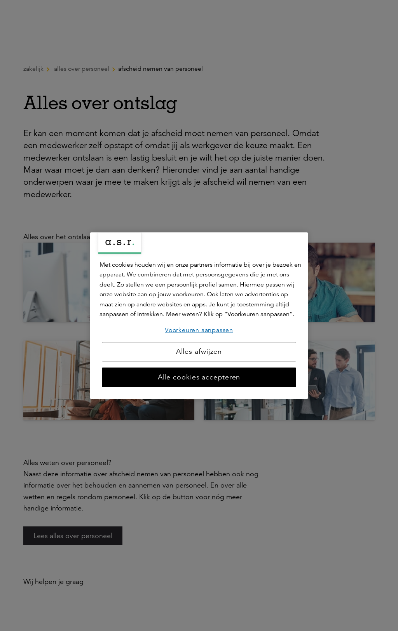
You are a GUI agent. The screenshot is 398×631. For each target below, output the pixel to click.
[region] (199, 315)
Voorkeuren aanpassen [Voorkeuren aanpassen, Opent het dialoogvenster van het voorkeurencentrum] (199, 330)
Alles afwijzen (199, 351)
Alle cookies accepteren (199, 377)
